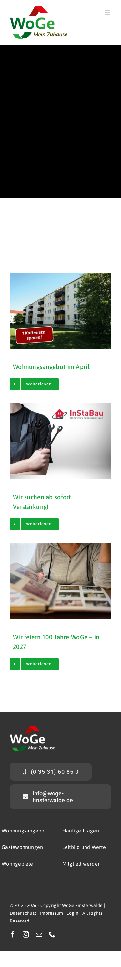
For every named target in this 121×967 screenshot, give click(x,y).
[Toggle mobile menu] (108, 12)
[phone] (52, 934)
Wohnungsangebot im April (51, 366)
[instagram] (26, 934)
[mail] (39, 934)
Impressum (51, 913)
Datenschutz (23, 913)
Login (72, 913)
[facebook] (13, 934)
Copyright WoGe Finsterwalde (71, 905)
